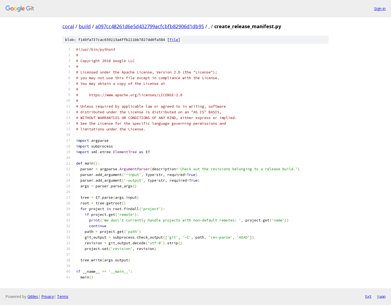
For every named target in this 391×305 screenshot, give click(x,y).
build (85, 26)
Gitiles (32, 296)
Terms (62, 296)
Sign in (380, 8)
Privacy (47, 296)
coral (68, 26)
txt (368, 296)
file (173, 39)
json (381, 296)
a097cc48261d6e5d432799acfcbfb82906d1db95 (149, 26)
